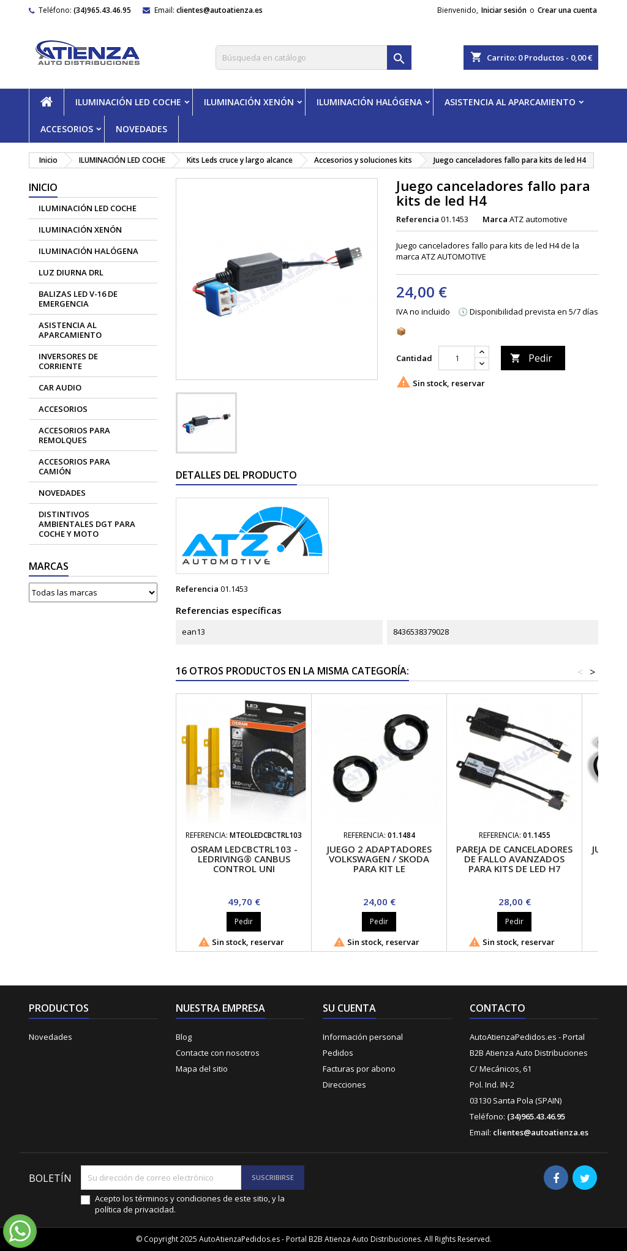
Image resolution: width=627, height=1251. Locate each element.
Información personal (363, 1036)
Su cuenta (349, 1008)
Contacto (497, 1008)
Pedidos (338, 1052)
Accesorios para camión (74, 466)
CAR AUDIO (60, 387)
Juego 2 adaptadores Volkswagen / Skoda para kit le (379, 859)
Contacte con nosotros (218, 1052)
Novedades (50, 1036)
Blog (184, 1036)
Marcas (49, 566)
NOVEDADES (141, 129)
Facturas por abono (359, 1068)
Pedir (531, 358)
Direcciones (344, 1084)
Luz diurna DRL (71, 272)
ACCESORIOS (66, 129)
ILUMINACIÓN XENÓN (249, 102)
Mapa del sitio (202, 1068)
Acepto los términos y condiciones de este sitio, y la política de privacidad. (190, 1204)
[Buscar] (313, 57)
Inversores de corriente (68, 361)
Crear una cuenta (567, 10)
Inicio (43, 187)
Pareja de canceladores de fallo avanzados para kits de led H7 (514, 859)
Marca (495, 219)
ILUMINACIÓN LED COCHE (128, 102)
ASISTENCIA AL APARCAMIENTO (510, 102)
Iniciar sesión (504, 10)
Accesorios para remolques (74, 435)
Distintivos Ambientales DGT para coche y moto (87, 524)
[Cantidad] (456, 358)
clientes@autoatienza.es (219, 10)
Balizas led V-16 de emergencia (78, 298)
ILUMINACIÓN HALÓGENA (369, 102)
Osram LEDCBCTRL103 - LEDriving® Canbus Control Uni (244, 859)
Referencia (417, 219)
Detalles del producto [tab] (236, 475)
